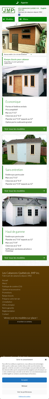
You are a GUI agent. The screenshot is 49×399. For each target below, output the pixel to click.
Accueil (5, 280)
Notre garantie (8, 308)
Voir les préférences (24, 392)
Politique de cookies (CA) (12, 286)
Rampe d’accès (8, 296)
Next (44, 39)
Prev (5, 39)
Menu (25, 19)
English (43, 8)
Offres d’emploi (8, 305)
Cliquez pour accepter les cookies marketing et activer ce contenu (24, 320)
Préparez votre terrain (11, 299)
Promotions (7, 292)
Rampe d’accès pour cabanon (16, 61)
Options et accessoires (11, 289)
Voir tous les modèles (14, 129)
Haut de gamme (15, 231)
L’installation (7, 302)
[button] (46, 360)
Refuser (24, 386)
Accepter (24, 380)
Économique (13, 101)
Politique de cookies (24, 396)
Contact (5, 314)
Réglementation (8, 311)
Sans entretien (14, 170)
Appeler (24, 2)
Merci (4, 283)
